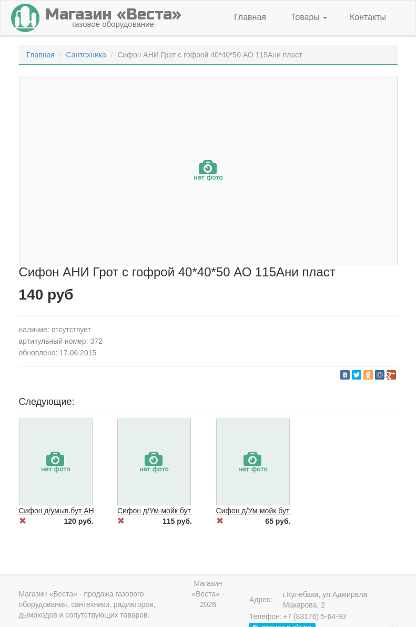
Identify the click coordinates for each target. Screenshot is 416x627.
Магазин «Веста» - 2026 (207, 594)
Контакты (368, 17)
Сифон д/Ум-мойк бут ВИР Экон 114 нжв (285, 510)
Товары (309, 17)
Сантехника (86, 55)
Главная (250, 17)
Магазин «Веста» (48, 594)
